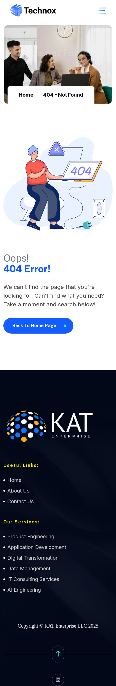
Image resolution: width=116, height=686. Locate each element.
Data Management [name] (28, 568)
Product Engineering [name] (30, 536)
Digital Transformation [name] (33, 558)
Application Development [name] (36, 547)
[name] (102, 10)
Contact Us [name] (20, 501)
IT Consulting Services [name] (33, 579)
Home (26, 95)
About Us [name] (18, 491)
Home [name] (14, 480)
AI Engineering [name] (24, 590)
